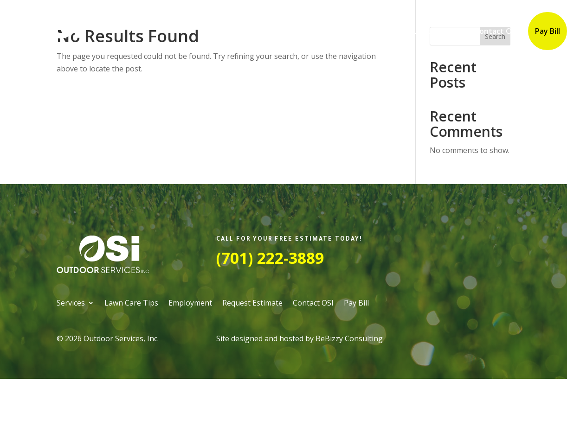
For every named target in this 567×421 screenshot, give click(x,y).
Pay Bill (547, 31)
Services (246, 31)
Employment (367, 31)
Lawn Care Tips (307, 31)
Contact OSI (496, 31)
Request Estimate (432, 31)
